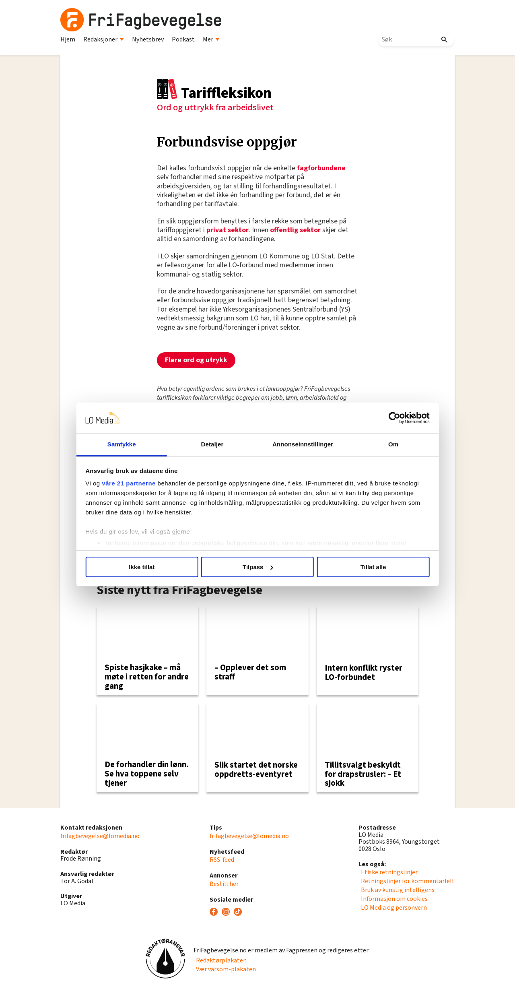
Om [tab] (393, 444)
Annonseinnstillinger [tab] (302, 444)
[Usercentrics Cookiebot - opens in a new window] (394, 418)
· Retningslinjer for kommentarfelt (406, 881)
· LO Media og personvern (392, 907)
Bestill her (224, 884)
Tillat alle (373, 567)
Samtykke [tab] (121, 444)
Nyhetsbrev (148, 39)
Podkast (183, 39)
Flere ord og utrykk (196, 360)
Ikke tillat (141, 567)
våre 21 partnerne (129, 483)
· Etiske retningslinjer (388, 872)
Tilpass (258, 567)
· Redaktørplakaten (220, 960)
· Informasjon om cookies (393, 898)
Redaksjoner (103, 39)
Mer (211, 39)
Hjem (67, 39)
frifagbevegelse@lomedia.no (100, 836)
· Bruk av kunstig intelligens (396, 890)
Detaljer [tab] (212, 444)
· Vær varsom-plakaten (225, 969)
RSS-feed (222, 859)
